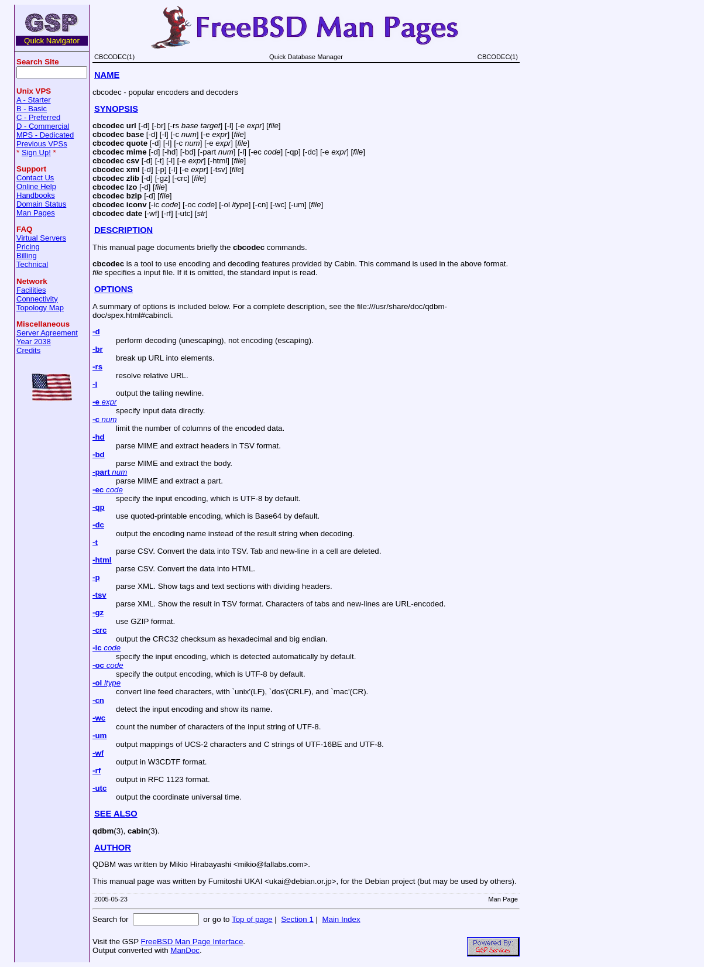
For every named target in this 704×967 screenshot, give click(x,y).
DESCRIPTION (123, 230)
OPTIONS (113, 289)
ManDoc (185, 950)
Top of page (252, 919)
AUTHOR (112, 847)
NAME (106, 75)
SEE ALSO (116, 813)
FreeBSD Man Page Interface (191, 941)
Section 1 (297, 919)
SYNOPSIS (116, 109)
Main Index (341, 919)
